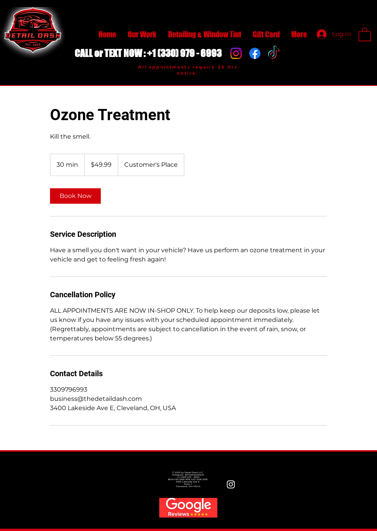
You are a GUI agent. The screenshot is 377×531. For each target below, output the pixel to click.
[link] (75, 196)
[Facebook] (254, 53)
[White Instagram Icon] (230, 484)
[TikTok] (273, 53)
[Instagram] (236, 53)
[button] (365, 34)
